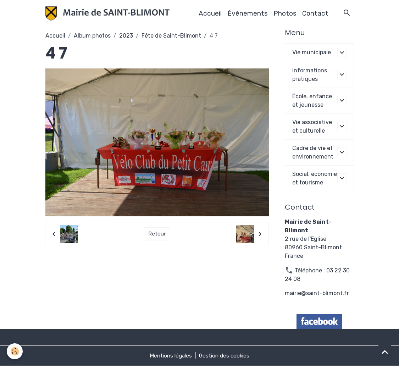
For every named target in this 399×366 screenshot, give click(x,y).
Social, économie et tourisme (314, 178)
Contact (315, 13)
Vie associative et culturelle (312, 126)
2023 (126, 35)
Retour (157, 234)
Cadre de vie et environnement (312, 152)
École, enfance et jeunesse (312, 100)
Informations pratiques (309, 74)
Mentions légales (169, 356)
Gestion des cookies (225, 356)
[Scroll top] (385, 352)
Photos (285, 13)
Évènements (247, 13)
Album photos (92, 35)
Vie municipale (311, 52)
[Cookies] (15, 351)
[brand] (109, 13)
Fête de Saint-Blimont (171, 35)
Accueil (210, 13)
